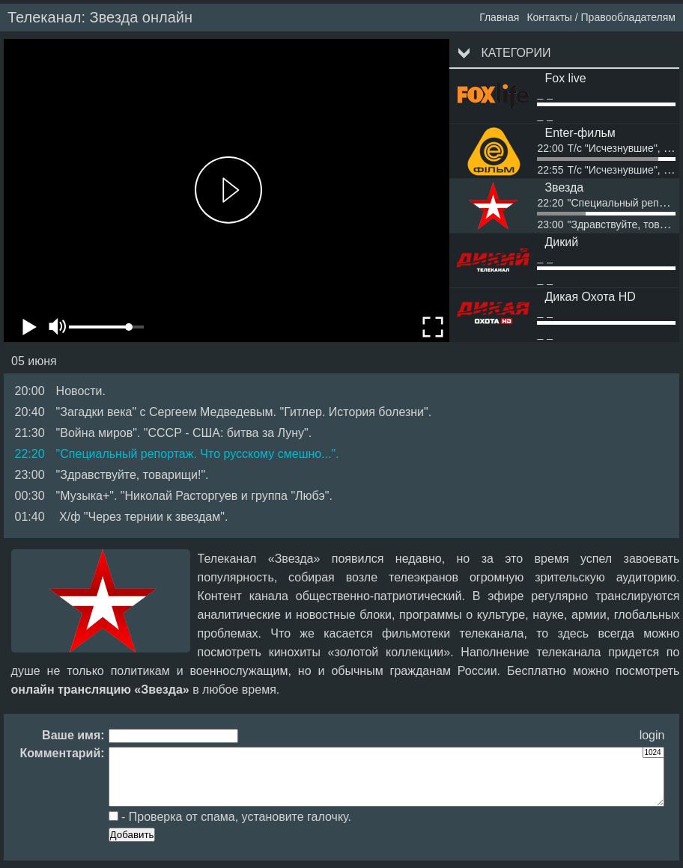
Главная (499, 17)
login (652, 735)
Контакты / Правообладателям (601, 17)
